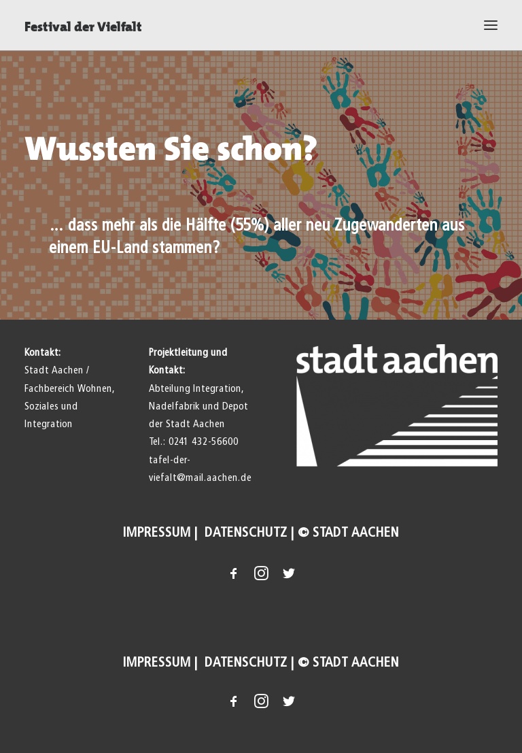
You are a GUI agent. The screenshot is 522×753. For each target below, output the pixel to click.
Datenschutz (244, 532)
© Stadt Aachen (348, 532)
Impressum (157, 532)
